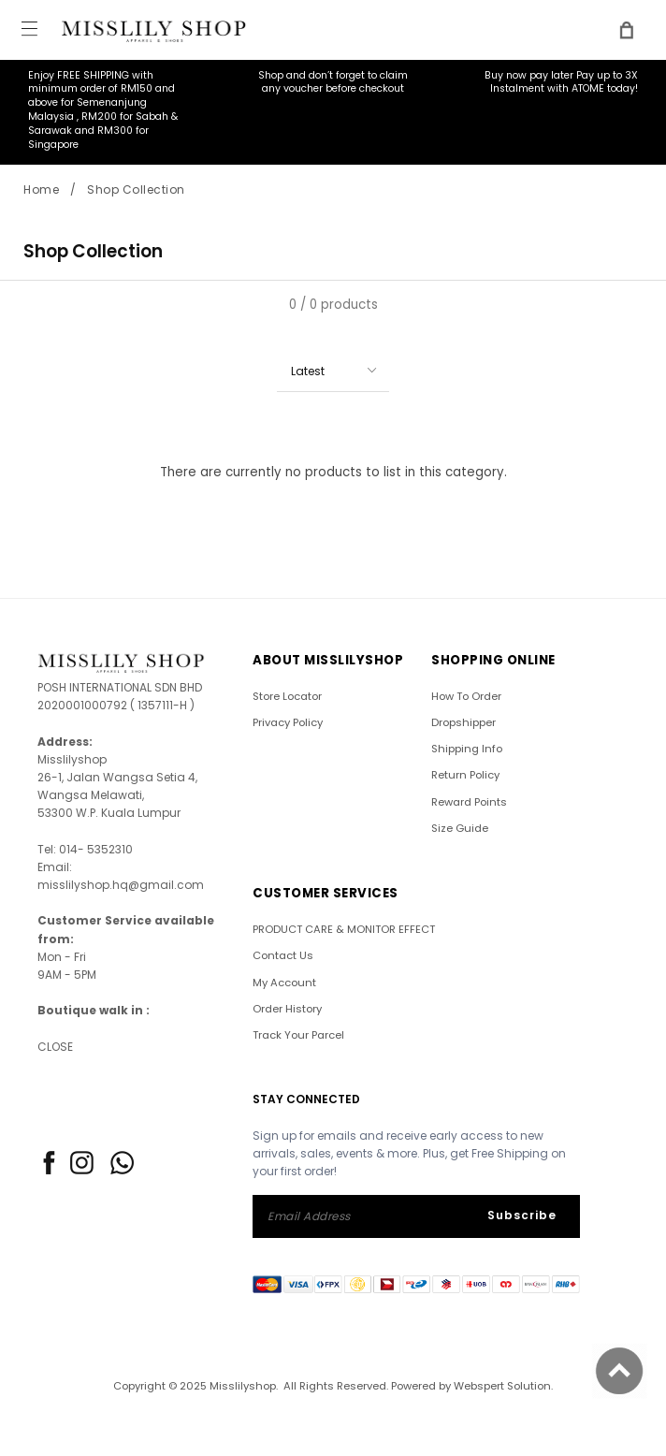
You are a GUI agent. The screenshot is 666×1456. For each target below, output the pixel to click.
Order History (287, 1008)
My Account (284, 982)
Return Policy (465, 774)
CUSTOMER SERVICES (325, 893)
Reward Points (469, 801)
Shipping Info (466, 748)
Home (41, 189)
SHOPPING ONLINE (493, 660)
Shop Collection (136, 189)
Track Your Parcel (298, 1034)
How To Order (466, 696)
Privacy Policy (288, 722)
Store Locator (287, 696)
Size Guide (459, 828)
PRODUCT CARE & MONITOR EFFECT (344, 929)
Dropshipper (463, 722)
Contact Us (283, 955)
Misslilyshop (243, 1385)
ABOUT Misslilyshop (328, 660)
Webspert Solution (502, 1385)
